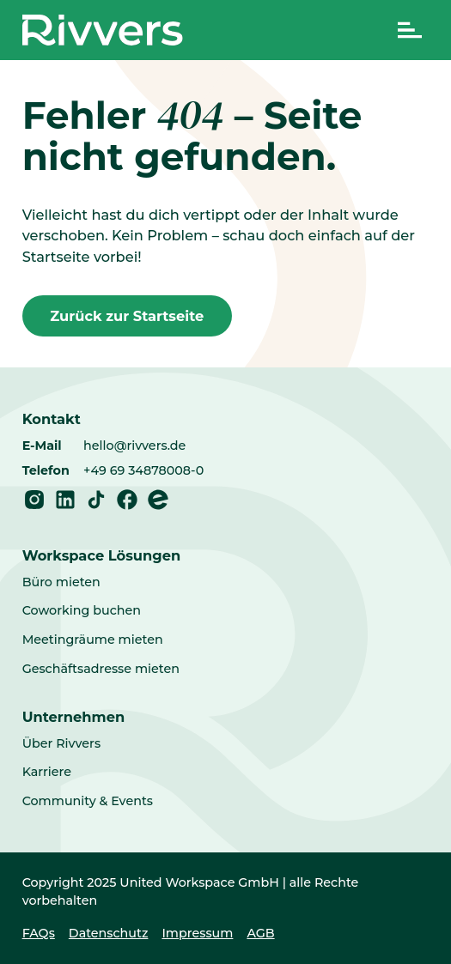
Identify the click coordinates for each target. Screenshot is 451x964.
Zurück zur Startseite (127, 315)
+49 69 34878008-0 (143, 470)
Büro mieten (61, 582)
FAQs (38, 933)
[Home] (102, 30)
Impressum (197, 933)
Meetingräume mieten (92, 639)
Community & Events (87, 801)
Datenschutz (109, 933)
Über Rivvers (61, 743)
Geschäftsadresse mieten (101, 668)
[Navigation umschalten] (410, 30)
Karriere (46, 771)
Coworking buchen (81, 610)
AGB (260, 933)
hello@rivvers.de (134, 445)
